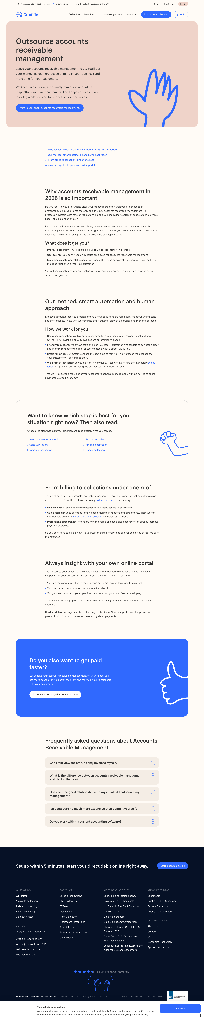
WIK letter (21, 895)
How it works (91, 14)
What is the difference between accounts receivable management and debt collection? (96, 777)
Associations (67, 927)
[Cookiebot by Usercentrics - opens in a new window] (18, 1011)
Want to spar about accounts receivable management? (49, 107)
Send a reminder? (95, 439)
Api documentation (158, 947)
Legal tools (154, 895)
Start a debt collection (156, 14)
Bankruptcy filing (25, 911)
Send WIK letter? (38, 444)
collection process (106, 500)
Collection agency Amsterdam (121, 921)
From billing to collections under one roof (71, 159)
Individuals (66, 911)
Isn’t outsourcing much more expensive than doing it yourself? (93, 809)
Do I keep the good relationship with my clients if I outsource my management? (95, 794)
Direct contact (170, 4)
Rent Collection (68, 916)
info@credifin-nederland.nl (30, 931)
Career (151, 936)
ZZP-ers (64, 906)
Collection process (114, 916)
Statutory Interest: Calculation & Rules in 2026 (122, 929)
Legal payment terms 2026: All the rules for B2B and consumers (123, 947)
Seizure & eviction (158, 906)
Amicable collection (96, 444)
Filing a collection (95, 450)
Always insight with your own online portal (71, 165)
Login (182, 14)
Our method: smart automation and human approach (77, 154)
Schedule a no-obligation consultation (54, 694)
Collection (74, 14)
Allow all (180, 994)
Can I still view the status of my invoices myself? (83, 763)
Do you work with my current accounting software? (85, 821)
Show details (43, 1011)
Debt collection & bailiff (160, 911)
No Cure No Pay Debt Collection (122, 906)
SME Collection (68, 901)
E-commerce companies (73, 932)
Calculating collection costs (119, 901)
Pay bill (183, 4)
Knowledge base (112, 14)
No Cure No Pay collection (87, 516)
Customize (180, 1003)
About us (131, 14)
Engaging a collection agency (120, 895)
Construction (67, 937)
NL (157, 4)
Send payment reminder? (43, 439)
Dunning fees (111, 911)
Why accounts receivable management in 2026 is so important (83, 149)
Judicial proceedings (40, 450)
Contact (152, 931)
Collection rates (24, 916)
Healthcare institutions (72, 921)
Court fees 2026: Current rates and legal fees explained (123, 938)
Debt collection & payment (162, 901)
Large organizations (71, 895)
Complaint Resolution (160, 941)
